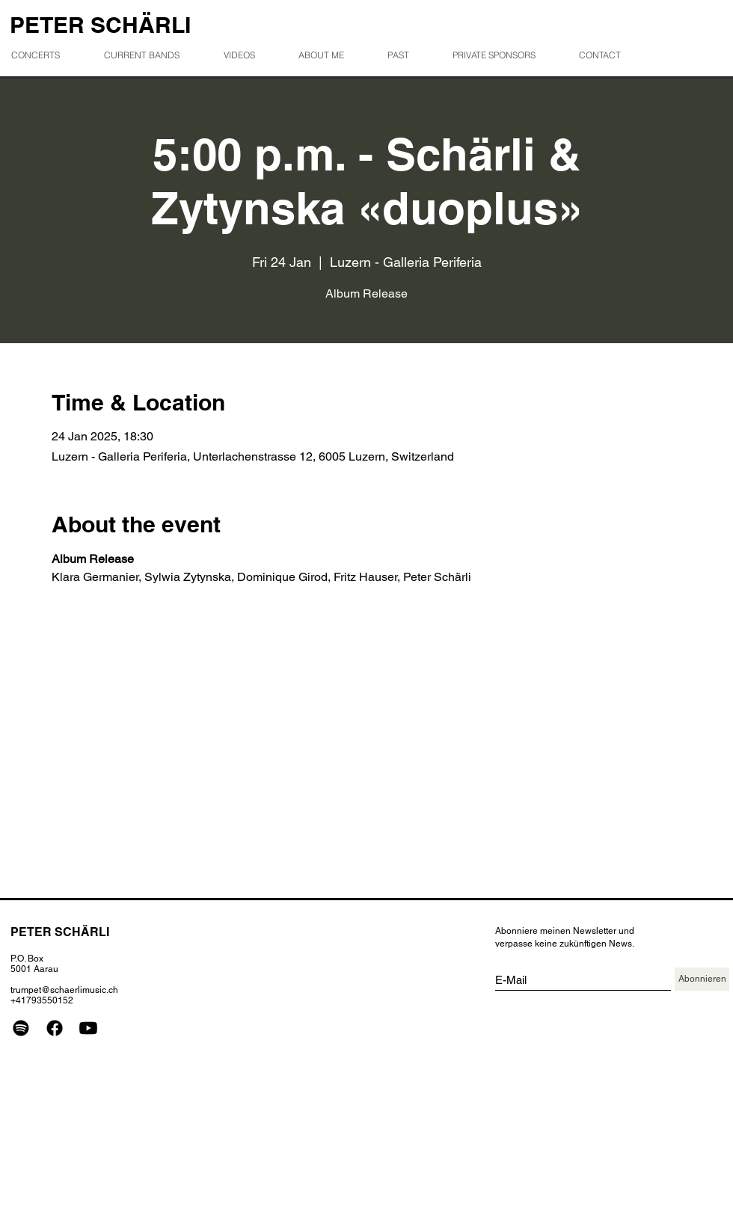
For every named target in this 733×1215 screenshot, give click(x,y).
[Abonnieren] (702, 979)
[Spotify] (20, 1028)
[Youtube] (88, 1028)
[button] (408, 55)
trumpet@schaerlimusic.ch (64, 990)
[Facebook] (54, 1028)
